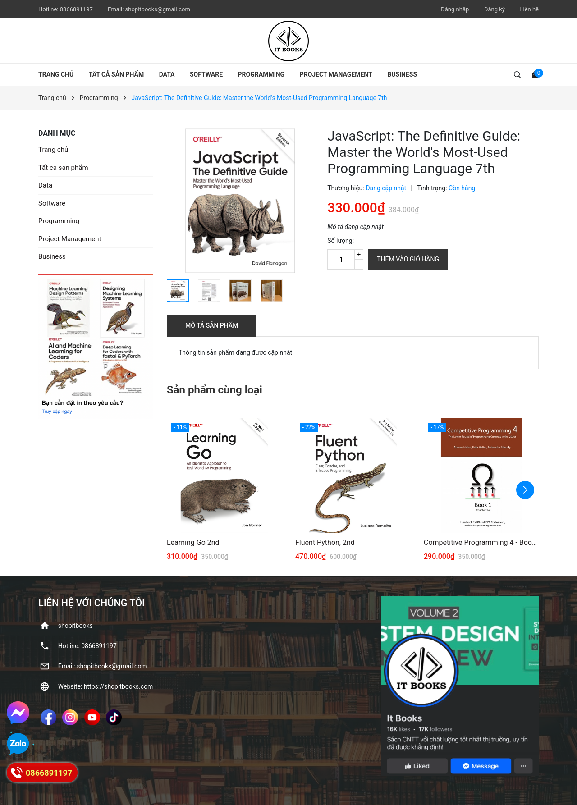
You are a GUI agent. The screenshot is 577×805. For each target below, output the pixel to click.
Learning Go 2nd (193, 542)
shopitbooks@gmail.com (157, 9)
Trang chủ (55, 74)
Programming (261, 74)
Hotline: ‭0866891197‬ (87, 645)
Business (402, 74)
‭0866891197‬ (77, 9)
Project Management (336, 74)
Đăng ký (494, 9)
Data (167, 74)
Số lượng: (340, 240)
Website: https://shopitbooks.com (105, 686)
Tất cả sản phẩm (116, 74)
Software (206, 74)
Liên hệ (529, 9)
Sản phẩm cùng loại (214, 390)
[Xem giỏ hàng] (535, 74)
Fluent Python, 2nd (325, 542)
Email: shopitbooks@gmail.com (102, 666)
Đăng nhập (455, 9)
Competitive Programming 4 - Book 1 (481, 542)
